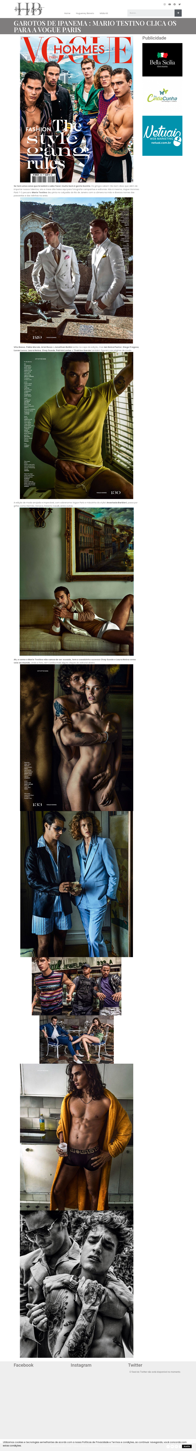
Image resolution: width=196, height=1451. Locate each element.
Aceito (187, 1446)
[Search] (178, 13)
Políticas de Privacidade (95, 1442)
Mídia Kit (104, 13)
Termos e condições (122, 1442)
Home (67, 13)
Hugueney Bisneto (85, 13)
